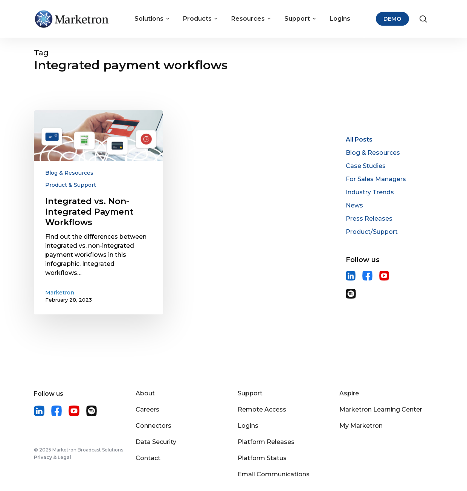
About (145, 393)
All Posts (359, 139)
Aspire (349, 393)
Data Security (156, 441)
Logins (248, 425)
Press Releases (369, 218)
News (354, 205)
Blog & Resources (69, 172)
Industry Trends (370, 192)
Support (250, 393)
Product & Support (70, 184)
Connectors (153, 425)
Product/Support (372, 231)
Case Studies (366, 165)
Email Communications (274, 474)
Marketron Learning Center (380, 409)
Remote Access (262, 409)
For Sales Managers (376, 179)
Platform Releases (266, 441)
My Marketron (361, 425)
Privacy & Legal (52, 457)
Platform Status (262, 458)
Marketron (59, 292)
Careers (147, 409)
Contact (148, 458)
